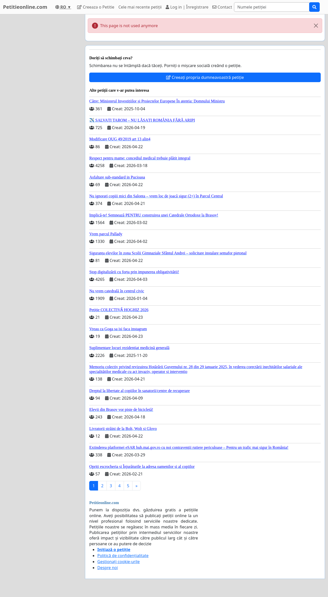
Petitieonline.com (25, 7)
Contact (222, 7)
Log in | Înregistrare (187, 7)
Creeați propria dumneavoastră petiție (205, 77)
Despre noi (107, 567)
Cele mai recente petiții (140, 7)
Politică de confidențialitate (123, 555)
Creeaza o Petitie (95, 7)
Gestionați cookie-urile (118, 561)
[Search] (271, 7)
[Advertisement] (40, 89)
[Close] (316, 26)
